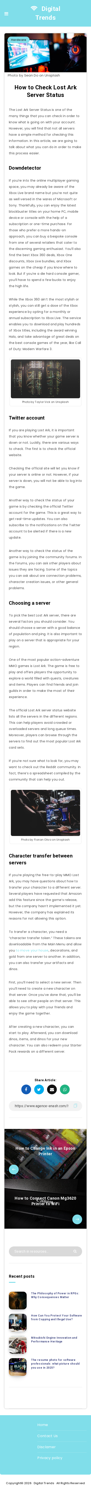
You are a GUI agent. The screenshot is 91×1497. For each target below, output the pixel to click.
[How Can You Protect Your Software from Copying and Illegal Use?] (18, 1323)
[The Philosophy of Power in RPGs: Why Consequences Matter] (18, 1300)
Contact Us (47, 1435)
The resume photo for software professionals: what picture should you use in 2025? (55, 1363)
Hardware (18, 40)
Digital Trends (45, 13)
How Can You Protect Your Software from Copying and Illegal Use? (56, 1317)
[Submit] (75, 1251)
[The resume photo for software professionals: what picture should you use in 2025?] (18, 1367)
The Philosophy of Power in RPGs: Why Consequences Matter (55, 1295)
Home (42, 1424)
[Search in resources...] (45, 1251)
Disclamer (46, 1447)
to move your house (32, 950)
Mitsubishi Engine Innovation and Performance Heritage (54, 1339)
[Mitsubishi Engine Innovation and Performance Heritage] (18, 1345)
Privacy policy (49, 1457)
